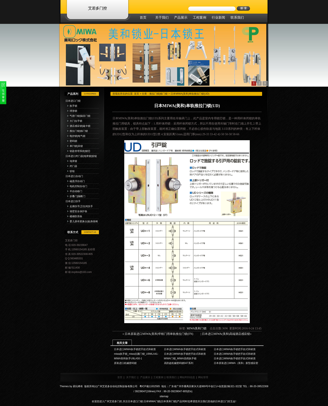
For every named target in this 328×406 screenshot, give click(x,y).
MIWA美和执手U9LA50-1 (128, 358)
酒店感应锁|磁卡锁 (80, 126)
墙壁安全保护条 (78, 211)
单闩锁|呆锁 (76, 146)
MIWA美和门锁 (197, 328)
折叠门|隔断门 (77, 196)
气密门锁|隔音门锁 (80, 115)
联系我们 (172, 377)
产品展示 (145, 377)
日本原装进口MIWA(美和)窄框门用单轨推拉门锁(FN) (162, 333)
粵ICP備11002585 (149, 386)
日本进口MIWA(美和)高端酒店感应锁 (226, 333)
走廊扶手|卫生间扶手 (81, 206)
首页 (136, 93)
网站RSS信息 (187, 377)
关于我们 (131, 377)
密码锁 (73, 141)
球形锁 (73, 110)
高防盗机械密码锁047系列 (178, 363)
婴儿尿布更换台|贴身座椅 (84, 221)
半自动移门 (76, 191)
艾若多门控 (97, 8)
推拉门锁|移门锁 (79, 131)
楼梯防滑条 (76, 216)
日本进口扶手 (73, 201)
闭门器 (73, 166)
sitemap (164, 396)
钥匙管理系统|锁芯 (80, 151)
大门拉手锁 (76, 120)
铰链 (72, 171)
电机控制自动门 (78, 186)
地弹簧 (73, 161)
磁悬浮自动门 (77, 181)
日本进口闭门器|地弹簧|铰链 (81, 156)
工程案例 (158, 377)
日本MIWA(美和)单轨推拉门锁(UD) (189, 93)
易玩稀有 (78, 386)
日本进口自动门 (74, 176)
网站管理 (203, 377)
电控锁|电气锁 (77, 136)
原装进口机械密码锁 (125, 363)
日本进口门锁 (73, 100)
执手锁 (73, 105)
